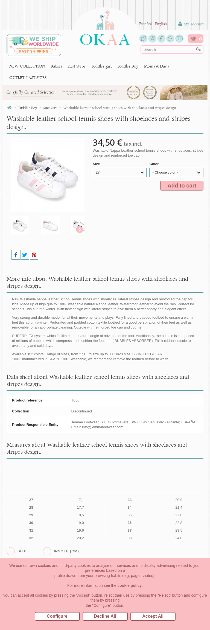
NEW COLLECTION (27, 66)
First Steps (77, 66)
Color (154, 164)
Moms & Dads (156, 66)
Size (97, 164)
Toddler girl (101, 66)
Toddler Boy (127, 66)
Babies (56, 66)
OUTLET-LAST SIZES (27, 77)
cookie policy (130, 585)
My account (190, 24)
